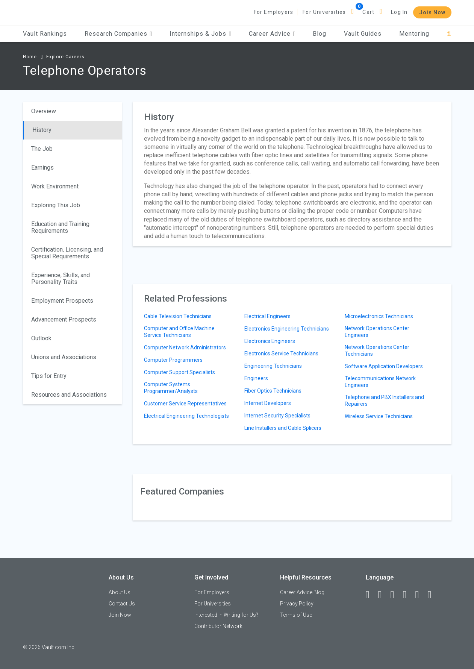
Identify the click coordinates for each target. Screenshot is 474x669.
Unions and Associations (63, 357)
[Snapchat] (433, 595)
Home (30, 56)
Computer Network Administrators (185, 347)
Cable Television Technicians (178, 316)
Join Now (432, 12)
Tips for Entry (49, 375)
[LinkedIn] (383, 595)
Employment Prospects (62, 300)
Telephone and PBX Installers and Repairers (384, 400)
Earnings (42, 167)
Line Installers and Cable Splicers (282, 428)
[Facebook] (371, 595)
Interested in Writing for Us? (226, 615)
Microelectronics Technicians (379, 316)
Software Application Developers (384, 366)
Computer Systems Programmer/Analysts (171, 387)
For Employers (274, 12)
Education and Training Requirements (60, 227)
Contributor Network (218, 626)
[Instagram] (408, 595)
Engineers (256, 378)
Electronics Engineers (269, 341)
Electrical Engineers (267, 316)
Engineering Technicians (273, 366)
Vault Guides (363, 33)
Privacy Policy (296, 604)
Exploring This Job (55, 205)
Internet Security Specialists (277, 416)
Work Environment (55, 186)
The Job (42, 148)
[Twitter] (396, 595)
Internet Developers (267, 403)
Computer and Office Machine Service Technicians (179, 331)
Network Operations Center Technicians (377, 350)
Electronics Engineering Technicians (286, 329)
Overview (43, 111)
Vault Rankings (45, 33)
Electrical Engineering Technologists (186, 416)
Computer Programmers (173, 360)
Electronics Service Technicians (281, 353)
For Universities (324, 12)
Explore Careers (65, 56)
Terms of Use (296, 615)
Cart (368, 12)
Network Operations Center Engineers (377, 331)
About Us (119, 592)
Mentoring (414, 33)
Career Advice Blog (302, 592)
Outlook (41, 338)
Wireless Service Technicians (379, 416)
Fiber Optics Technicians (272, 391)
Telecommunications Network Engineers (380, 381)
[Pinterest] (420, 595)
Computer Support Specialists (179, 372)
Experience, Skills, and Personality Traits (60, 278)
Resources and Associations (69, 394)
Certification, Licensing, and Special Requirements (67, 253)
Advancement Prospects (63, 319)
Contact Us (122, 604)
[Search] (449, 33)
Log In (399, 12)
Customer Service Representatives (185, 403)
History (41, 129)
